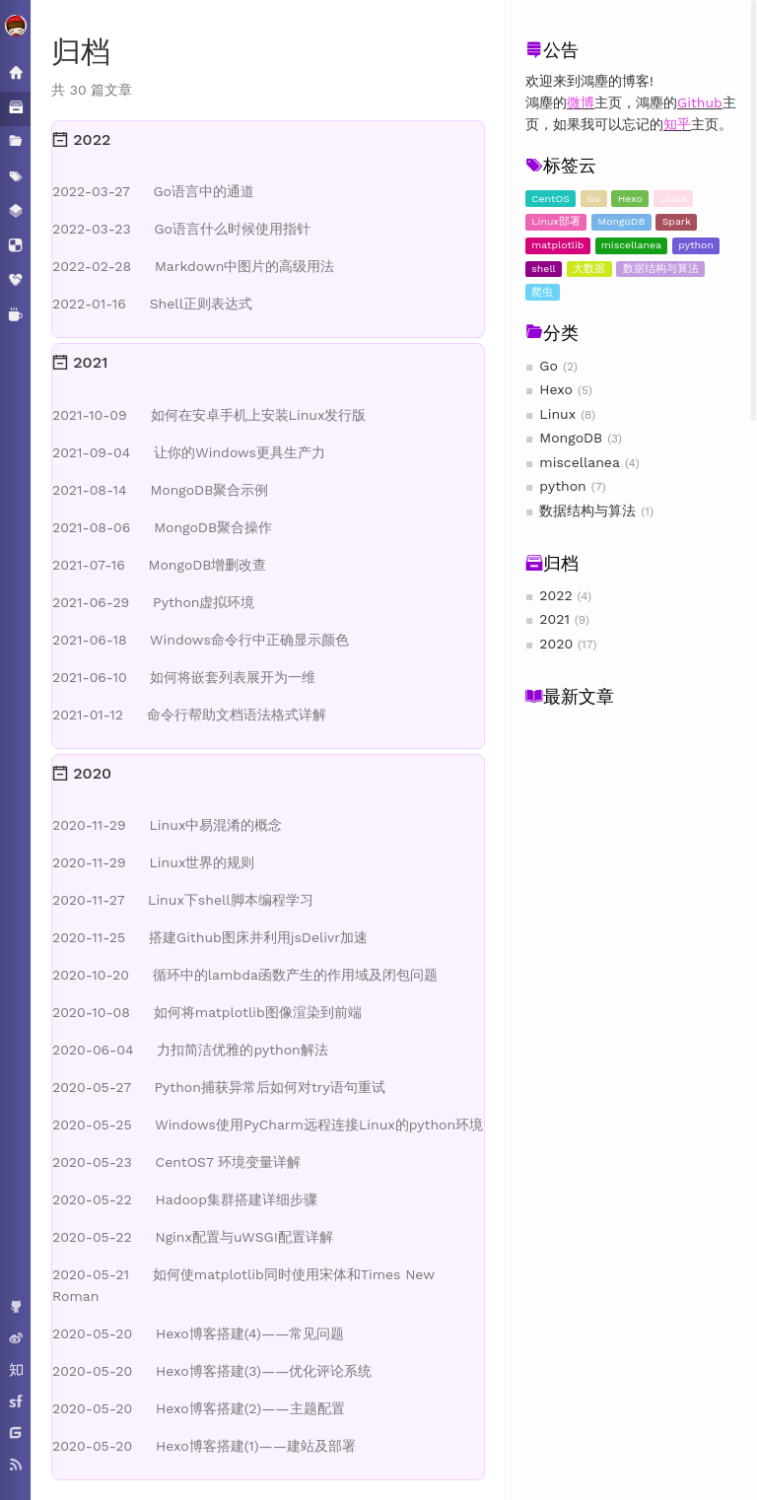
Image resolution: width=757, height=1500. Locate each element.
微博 (580, 102)
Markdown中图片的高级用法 (193, 266)
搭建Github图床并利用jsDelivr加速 (210, 937)
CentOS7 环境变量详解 (176, 1162)
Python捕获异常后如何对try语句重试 (218, 1087)
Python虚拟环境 (153, 602)
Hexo (630, 198)
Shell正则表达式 (152, 303)
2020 (556, 643)
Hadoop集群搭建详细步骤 (184, 1199)
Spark (676, 221)
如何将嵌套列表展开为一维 (183, 677)
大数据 (589, 268)
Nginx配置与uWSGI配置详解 (192, 1237)
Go (593, 198)
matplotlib (557, 245)
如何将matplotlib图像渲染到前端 (207, 1012)
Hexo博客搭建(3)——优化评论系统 (212, 1371)
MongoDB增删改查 (159, 565)
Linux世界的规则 (153, 862)
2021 (554, 619)
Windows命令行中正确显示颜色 (200, 640)
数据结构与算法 (661, 268)
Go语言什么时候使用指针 (181, 229)
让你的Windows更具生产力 (188, 452)
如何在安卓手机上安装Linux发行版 (209, 415)
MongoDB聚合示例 (160, 490)
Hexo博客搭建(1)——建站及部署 (204, 1446)
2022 (555, 595)
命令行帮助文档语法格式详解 (189, 714)
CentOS (550, 198)
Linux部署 (556, 221)
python (696, 245)
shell (543, 268)
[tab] (268, 140)
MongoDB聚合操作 (162, 527)
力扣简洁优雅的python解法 (190, 1049)
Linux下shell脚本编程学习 (182, 900)
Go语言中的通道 (153, 191)
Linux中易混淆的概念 (167, 825)
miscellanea (631, 245)
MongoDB (621, 221)
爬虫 (542, 292)
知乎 (677, 124)
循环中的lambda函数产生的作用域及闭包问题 (245, 975)
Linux (673, 198)
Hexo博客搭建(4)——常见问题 (198, 1333)
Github (700, 102)
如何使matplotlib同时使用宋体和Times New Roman (243, 1285)
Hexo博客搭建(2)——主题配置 (198, 1408)
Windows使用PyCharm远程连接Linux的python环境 (267, 1124)
